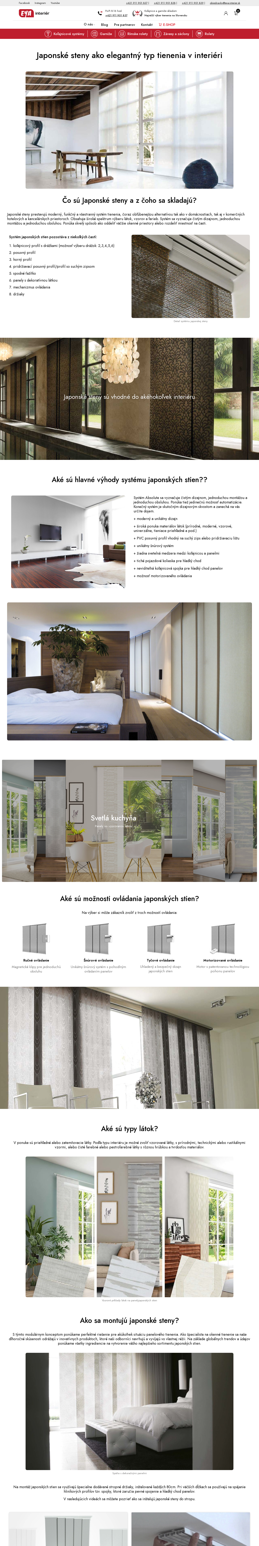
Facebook (24, 3)
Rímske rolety (137, 33)
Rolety (209, 33)
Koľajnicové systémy (69, 33)
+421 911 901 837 (137, 3)
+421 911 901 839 (193, 3)
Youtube (55, 3)
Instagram (40, 3)
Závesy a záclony (176, 33)
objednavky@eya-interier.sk (225, 3)
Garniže (106, 33)
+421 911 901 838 (165, 3)
